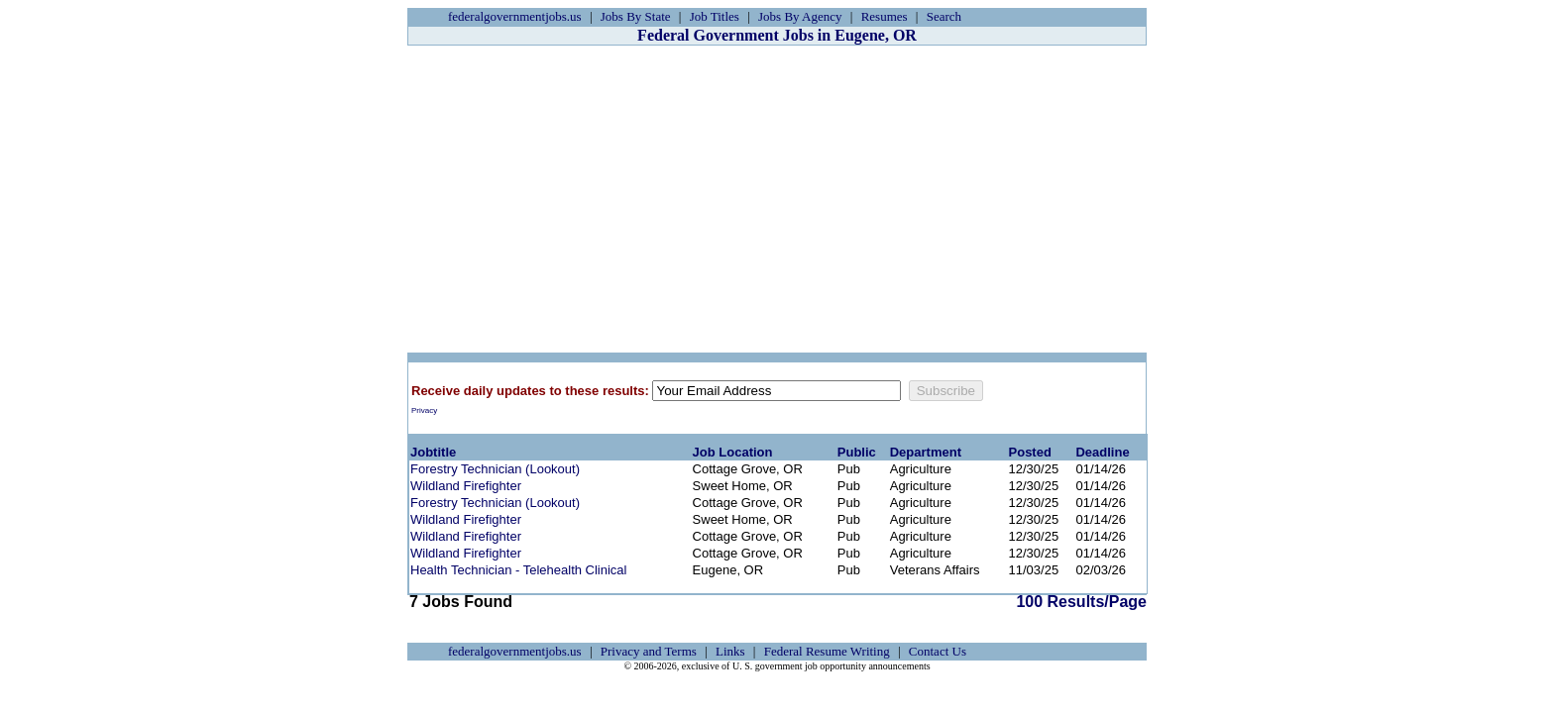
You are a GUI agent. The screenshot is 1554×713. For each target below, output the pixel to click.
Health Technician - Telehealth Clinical (518, 569)
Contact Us (937, 651)
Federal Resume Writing (827, 651)
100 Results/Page (1081, 601)
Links (730, 651)
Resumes (884, 16)
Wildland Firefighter (465, 485)
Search (944, 16)
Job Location (733, 452)
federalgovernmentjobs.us (515, 16)
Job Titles (714, 16)
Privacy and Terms (649, 651)
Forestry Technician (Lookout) (495, 468)
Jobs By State (636, 16)
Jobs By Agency (800, 16)
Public (856, 452)
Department (925, 452)
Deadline (1102, 452)
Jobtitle (433, 452)
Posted (1030, 452)
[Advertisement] (777, 199)
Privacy (424, 410)
